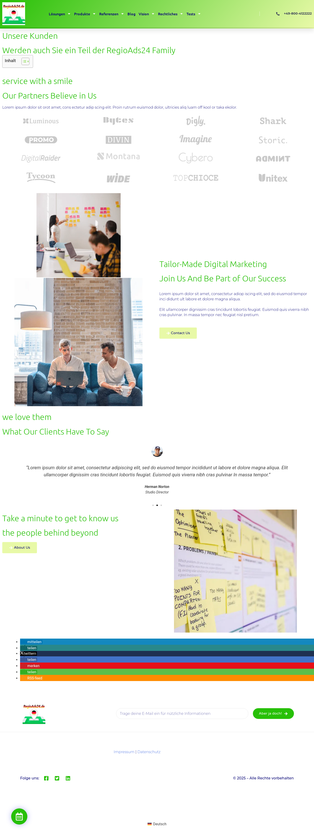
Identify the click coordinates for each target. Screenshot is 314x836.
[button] (153, 505)
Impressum (124, 752)
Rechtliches (170, 14)
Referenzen (111, 14)
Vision (147, 14)
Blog (131, 13)
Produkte (85, 14)
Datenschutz (149, 752)
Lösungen (60, 14)
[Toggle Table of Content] (23, 61)
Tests (194, 14)
